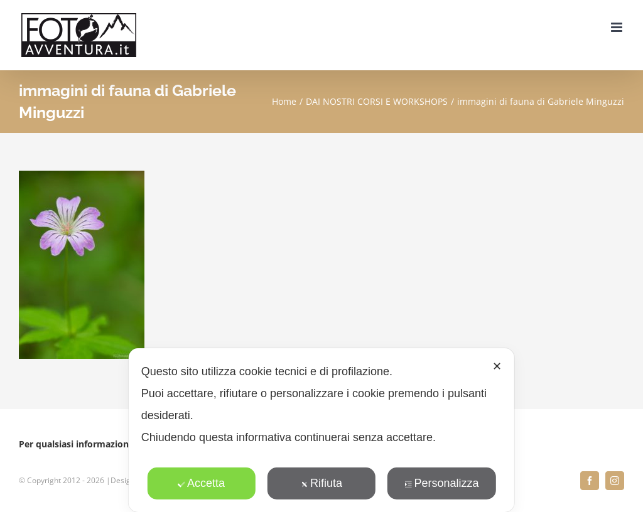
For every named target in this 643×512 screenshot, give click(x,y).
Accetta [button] (201, 483)
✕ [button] (497, 366)
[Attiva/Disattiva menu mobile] (617, 27)
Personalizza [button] (441, 483)
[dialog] (321, 430)
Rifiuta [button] (321, 483)
